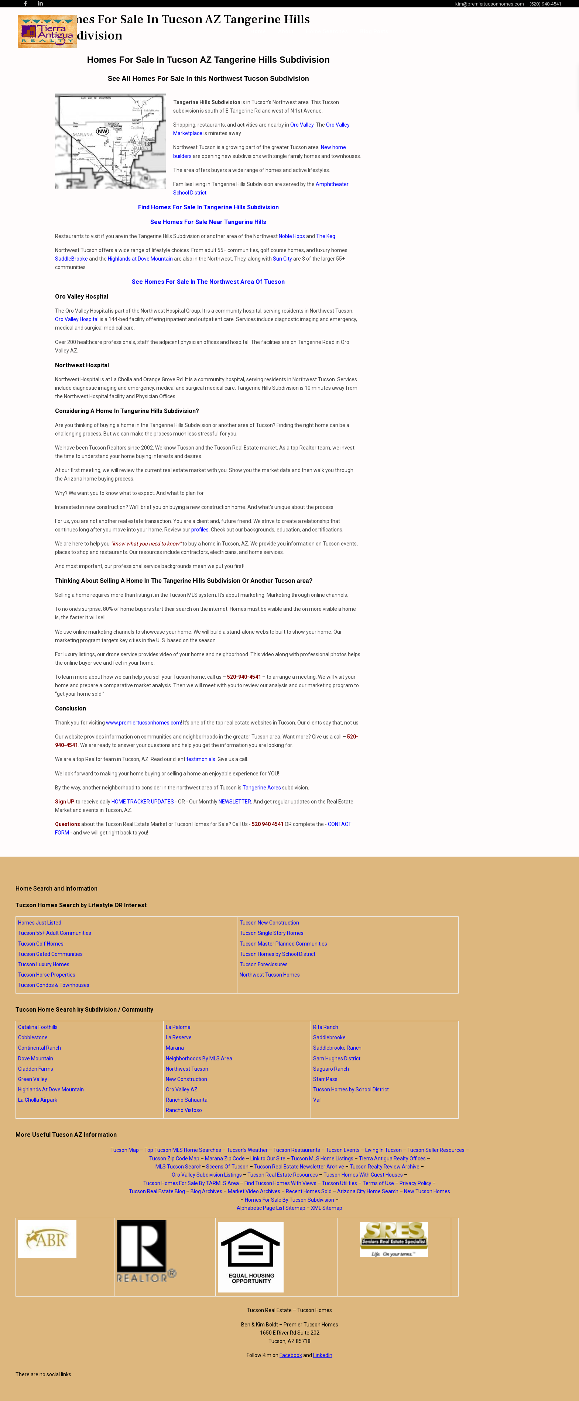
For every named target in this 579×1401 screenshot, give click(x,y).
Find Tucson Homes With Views (280, 1183)
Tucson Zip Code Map (174, 1158)
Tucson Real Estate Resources (282, 1175)
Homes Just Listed (39, 923)
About (286, 31)
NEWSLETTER (235, 802)
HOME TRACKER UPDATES (143, 802)
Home (258, 31)
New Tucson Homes (427, 1191)
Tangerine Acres (262, 788)
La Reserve (179, 1037)
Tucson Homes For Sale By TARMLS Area (191, 1183)
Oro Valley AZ (182, 1089)
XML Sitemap (326, 1208)
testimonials (200, 759)
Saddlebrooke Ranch (337, 1048)
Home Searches (327, 31)
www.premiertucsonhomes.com (143, 723)
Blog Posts (374, 31)
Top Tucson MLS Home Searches (182, 1150)
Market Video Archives (254, 1191)
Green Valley (32, 1079)
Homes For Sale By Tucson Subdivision (289, 1200)
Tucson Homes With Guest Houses (363, 1175)
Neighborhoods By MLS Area (199, 1058)
